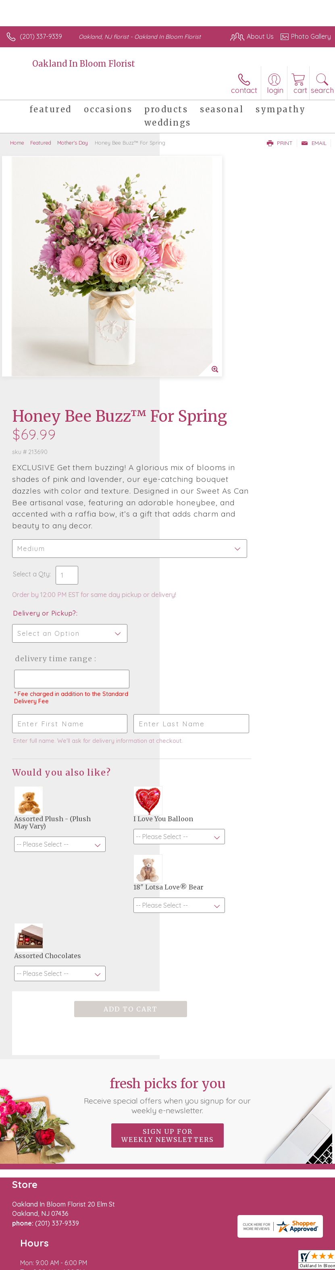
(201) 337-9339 (41, 36)
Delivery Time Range (199, 460)
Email (314, 143)
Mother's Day (72, 142)
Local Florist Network (135, 1247)
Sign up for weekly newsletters (167, 906)
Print (280, 143)
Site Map (185, 1247)
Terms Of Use (30, 1247)
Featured (40, 142)
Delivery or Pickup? (204, 407)
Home (17, 142)
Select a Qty (191, 360)
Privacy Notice (77, 1247)
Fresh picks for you (167, 866)
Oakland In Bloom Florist (83, 64)
